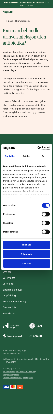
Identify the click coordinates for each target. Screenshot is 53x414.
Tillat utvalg (26, 254)
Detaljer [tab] (27, 156)
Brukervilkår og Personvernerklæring (19, 371)
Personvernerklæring (14, 301)
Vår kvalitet (9, 277)
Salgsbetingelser (11, 374)
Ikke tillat (26, 263)
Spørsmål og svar (12, 289)
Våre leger (8, 283)
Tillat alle (26, 244)
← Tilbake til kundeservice (17, 20)
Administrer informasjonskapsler (18, 377)
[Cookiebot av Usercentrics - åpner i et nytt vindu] (38, 148)
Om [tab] (43, 156)
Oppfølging (9, 295)
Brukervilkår (9, 307)
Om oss (7, 271)
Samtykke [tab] (10, 156)
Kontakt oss (9, 313)
